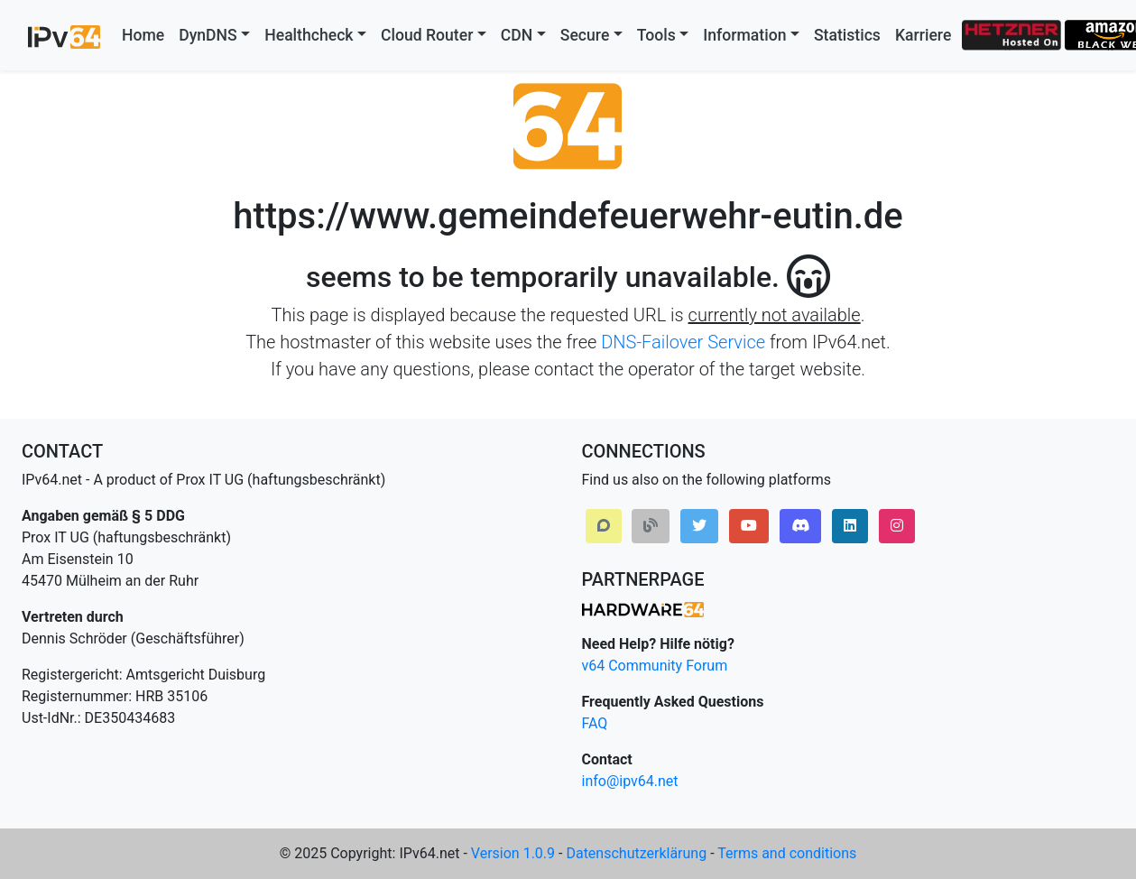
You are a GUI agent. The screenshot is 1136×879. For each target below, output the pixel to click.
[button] (604, 526)
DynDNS (208, 35)
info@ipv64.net (630, 781)
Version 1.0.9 (513, 853)
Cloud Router (427, 35)
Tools (656, 35)
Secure (585, 35)
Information (744, 35)
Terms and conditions (786, 853)
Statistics (847, 35)
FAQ (595, 723)
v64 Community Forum (655, 665)
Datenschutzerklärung (636, 853)
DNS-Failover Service (683, 342)
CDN (516, 35)
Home (143, 35)
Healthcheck (308, 35)
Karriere (923, 35)
